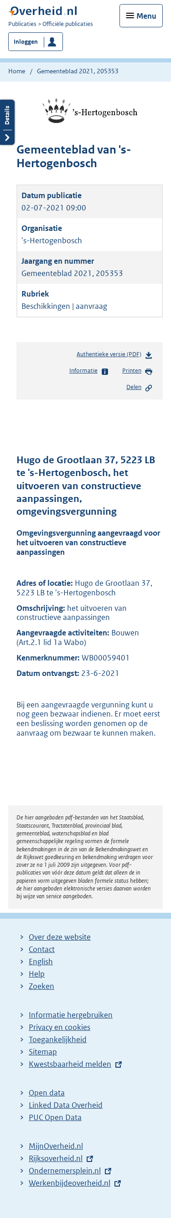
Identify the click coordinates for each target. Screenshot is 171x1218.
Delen (139, 387)
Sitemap (43, 1052)
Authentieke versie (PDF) (115, 356)
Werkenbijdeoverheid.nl (69, 1183)
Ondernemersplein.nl (65, 1171)
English (41, 962)
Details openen (7, 122)
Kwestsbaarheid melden (70, 1064)
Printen (137, 371)
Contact (42, 949)
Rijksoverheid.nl (56, 1158)
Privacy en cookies (59, 1027)
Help (37, 974)
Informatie (89, 371)
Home (16, 71)
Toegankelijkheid (58, 1039)
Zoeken (41, 986)
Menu (146, 16)
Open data (47, 1093)
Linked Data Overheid (66, 1105)
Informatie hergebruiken (71, 1015)
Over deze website (60, 937)
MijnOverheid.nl (56, 1146)
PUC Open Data (55, 1117)
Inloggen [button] (26, 42)
